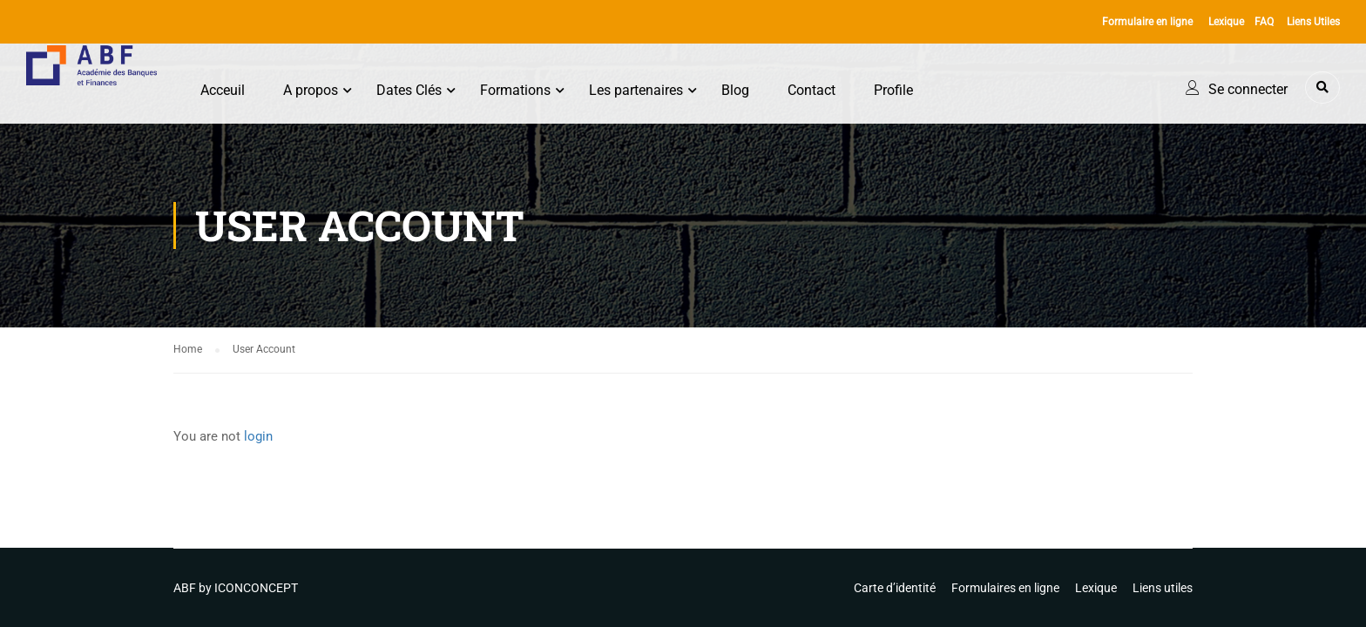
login (258, 436)
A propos (310, 90)
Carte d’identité (895, 588)
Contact (811, 90)
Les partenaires (636, 90)
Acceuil (222, 90)
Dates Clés (409, 90)
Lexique (1226, 22)
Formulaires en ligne (1005, 588)
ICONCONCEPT (256, 588)
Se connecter (1248, 89)
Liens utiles (1163, 588)
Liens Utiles (1313, 22)
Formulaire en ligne (1147, 22)
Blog (735, 90)
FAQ (1264, 22)
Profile (893, 90)
